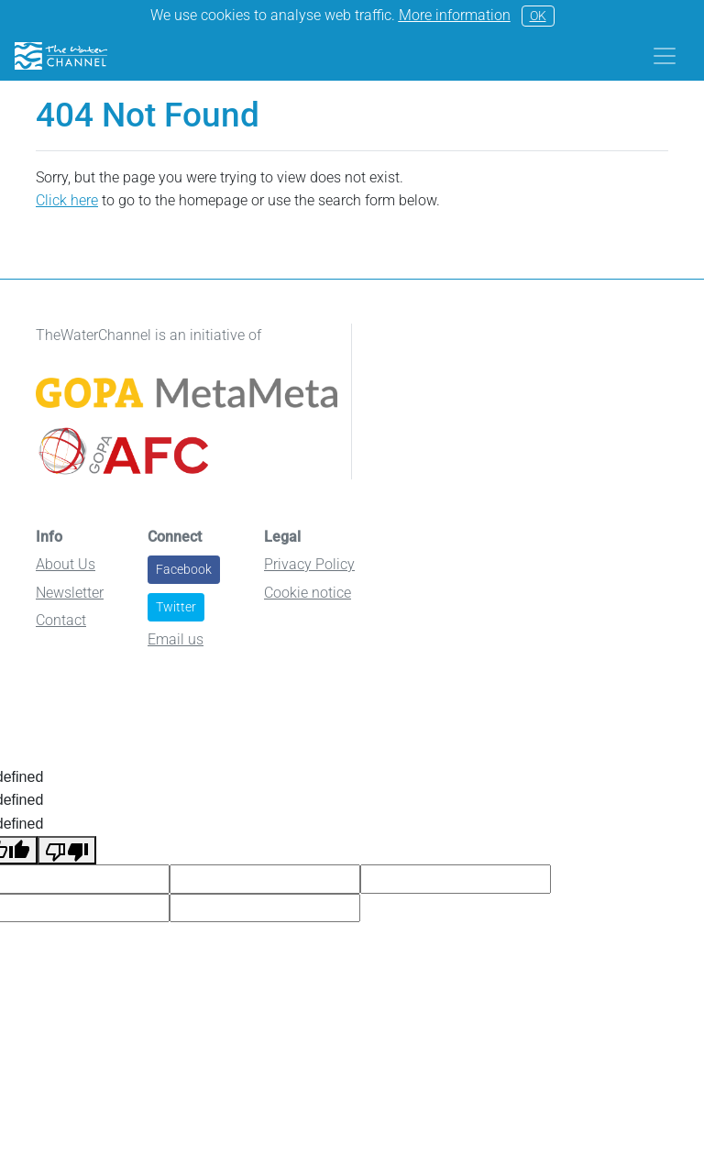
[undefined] (67, 850)
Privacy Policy (309, 564)
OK (538, 15)
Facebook (184, 569)
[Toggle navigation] (664, 55)
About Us (65, 564)
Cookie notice (307, 592)
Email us (176, 639)
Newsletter (70, 592)
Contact (61, 620)
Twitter (176, 607)
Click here (67, 200)
